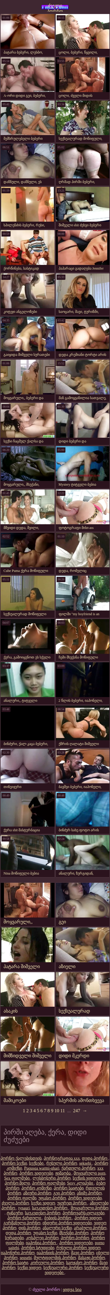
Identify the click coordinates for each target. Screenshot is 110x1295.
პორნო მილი (17, 1183)
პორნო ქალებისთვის (21, 1158)
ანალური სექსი (57, 1228)
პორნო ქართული (24, 1218)
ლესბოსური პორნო (52, 1178)
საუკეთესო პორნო (50, 1208)
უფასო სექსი (45, 1233)
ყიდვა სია (72, 1289)
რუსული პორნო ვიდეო (78, 1248)
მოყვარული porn (89, 1173)
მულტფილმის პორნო (55, 1258)
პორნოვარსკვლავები (83, 1213)
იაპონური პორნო (18, 1253)
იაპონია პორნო (41, 1243)
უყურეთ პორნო (72, 1203)
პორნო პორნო (75, 1238)
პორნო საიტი (15, 1262)
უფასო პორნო (52, 1198)
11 (62, 1110)
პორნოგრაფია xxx (62, 1158)
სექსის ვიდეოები (89, 1178)
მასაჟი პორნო (91, 1258)
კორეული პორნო (47, 1262)
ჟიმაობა (63, 1173)
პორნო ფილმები (48, 1183)
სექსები (37, 1163)
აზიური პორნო (37, 1193)
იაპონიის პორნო (53, 1253)
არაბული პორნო (90, 1228)
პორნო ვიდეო (88, 1218)
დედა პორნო (95, 1158)
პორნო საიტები (69, 1188)
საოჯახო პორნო (81, 1262)
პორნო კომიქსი (36, 1188)
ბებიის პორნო (58, 1218)
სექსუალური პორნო (62, 1267)
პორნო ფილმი (21, 1198)
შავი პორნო (82, 1253)
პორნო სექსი (14, 1163)
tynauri (24, 1208)
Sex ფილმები (17, 1178)
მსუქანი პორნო (74, 1233)
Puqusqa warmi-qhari (41, 1168)
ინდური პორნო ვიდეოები (67, 1223)
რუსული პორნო (61, 1163)
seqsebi (26, 1258)
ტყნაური (15, 1213)
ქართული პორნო (78, 1168)
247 (76, 1110)
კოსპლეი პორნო (42, 1238)
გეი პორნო (64, 1193)
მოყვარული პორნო (90, 1208)
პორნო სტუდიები (37, 1248)
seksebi (85, 1163)
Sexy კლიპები (80, 1183)
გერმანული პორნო (22, 1223)
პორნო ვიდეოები (36, 1173)
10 (57, 1110)
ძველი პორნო (55, 7)
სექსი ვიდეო (43, 1203)
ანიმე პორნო (89, 1193)
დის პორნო (29, 1228)
